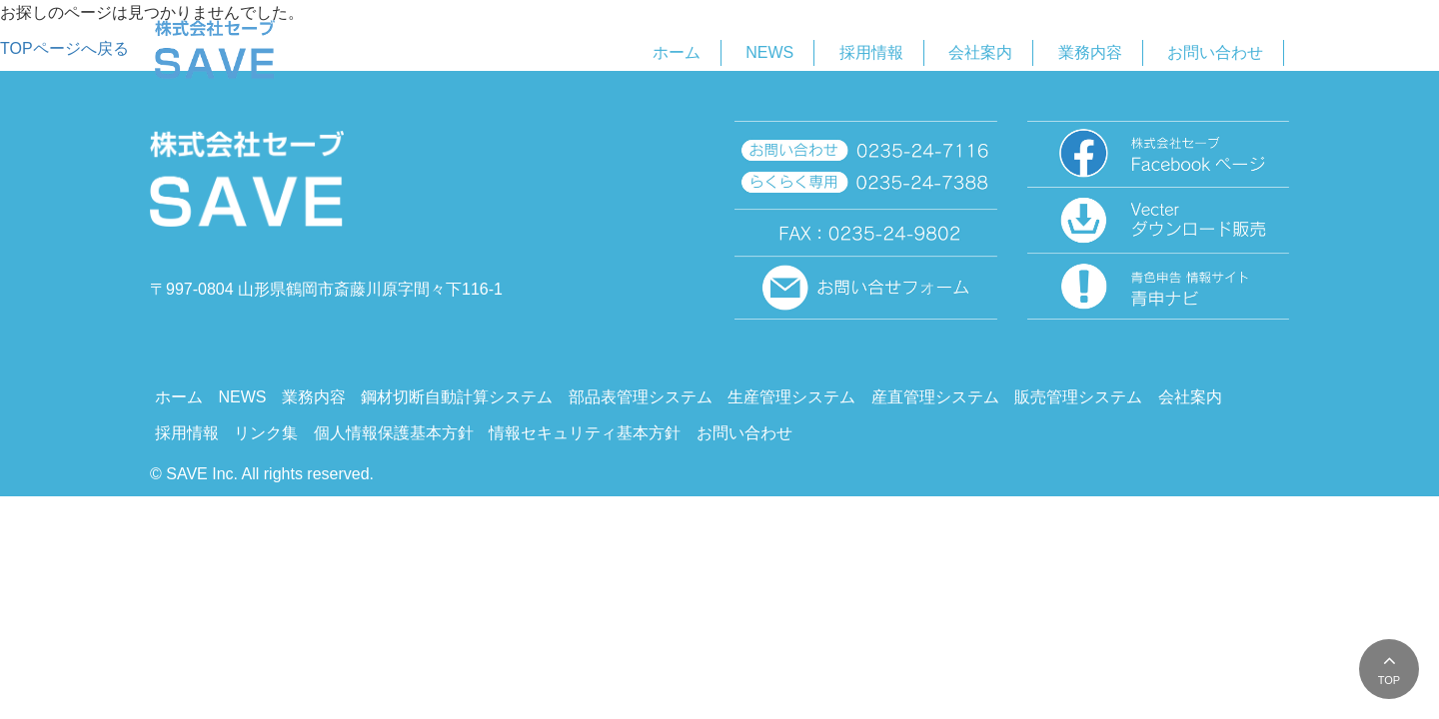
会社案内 (980, 52)
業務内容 (1090, 52)
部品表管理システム (641, 396)
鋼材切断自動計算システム (457, 396)
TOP (1389, 680)
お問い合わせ (1215, 52)
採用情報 (871, 52)
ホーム (677, 52)
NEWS (769, 52)
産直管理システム (935, 396)
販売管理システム (1078, 396)
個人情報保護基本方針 (394, 432)
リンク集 (266, 432)
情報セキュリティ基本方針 (585, 432)
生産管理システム (791, 396)
